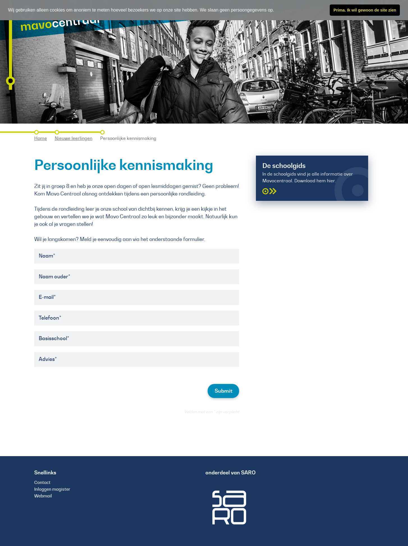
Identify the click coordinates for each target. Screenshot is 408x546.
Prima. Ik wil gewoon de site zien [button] (365, 10)
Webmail (43, 496)
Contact (42, 482)
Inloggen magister (52, 489)
